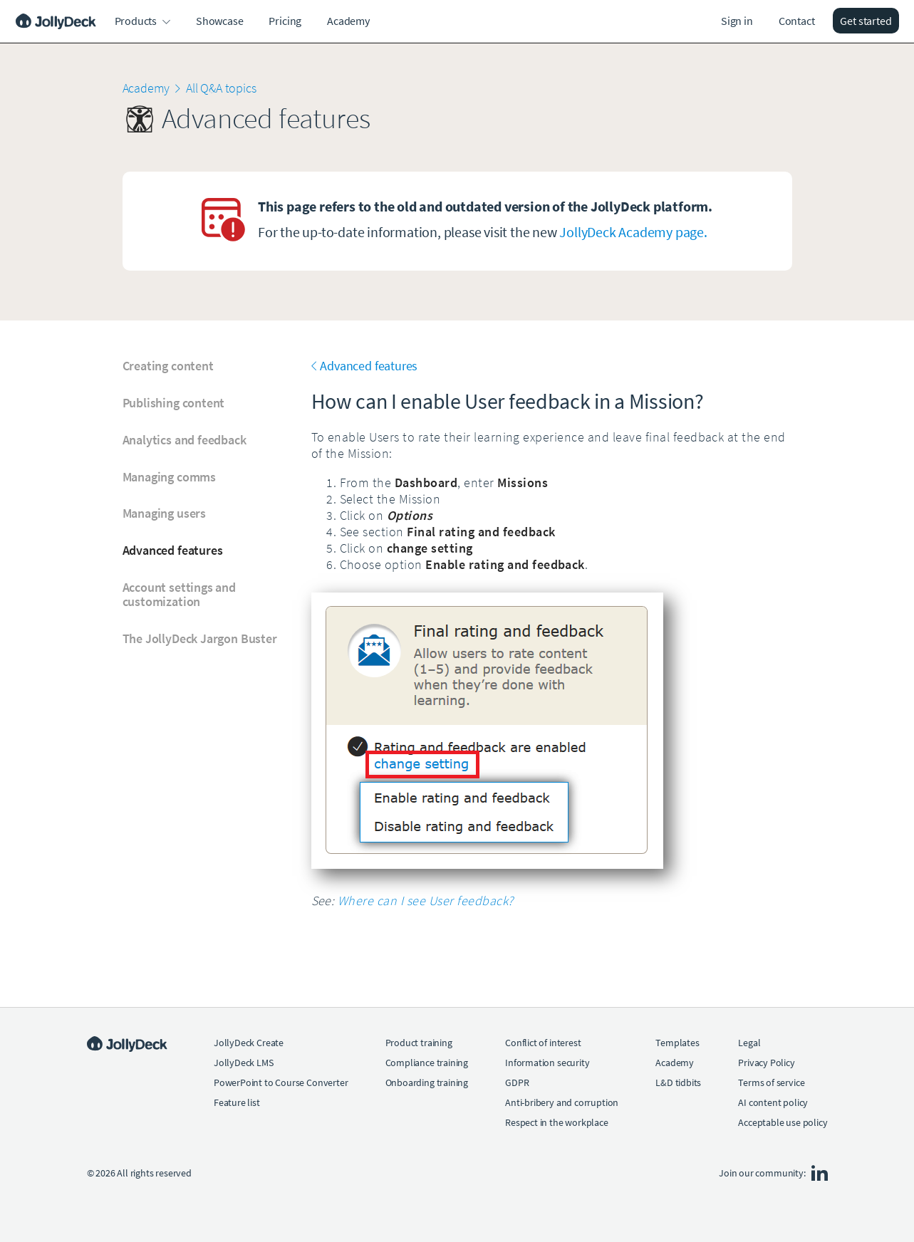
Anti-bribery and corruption (561, 1102)
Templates (677, 1042)
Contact (797, 21)
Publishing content (174, 403)
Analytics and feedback (184, 440)
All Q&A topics (221, 88)
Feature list (237, 1102)
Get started (865, 21)
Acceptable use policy (782, 1122)
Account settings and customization (179, 594)
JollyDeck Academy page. (633, 232)
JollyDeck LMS (244, 1062)
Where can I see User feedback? (426, 900)
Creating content (168, 366)
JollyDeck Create (249, 1042)
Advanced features (173, 550)
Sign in (737, 21)
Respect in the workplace (556, 1122)
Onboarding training (427, 1082)
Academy (348, 21)
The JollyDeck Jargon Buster (200, 639)
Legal (749, 1042)
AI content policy (773, 1102)
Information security (547, 1062)
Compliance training (427, 1062)
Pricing (285, 21)
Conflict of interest (543, 1042)
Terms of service (771, 1082)
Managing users (164, 513)
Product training (418, 1042)
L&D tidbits (678, 1082)
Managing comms (169, 477)
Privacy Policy (766, 1062)
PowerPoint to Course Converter (281, 1082)
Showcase (220, 21)
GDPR (517, 1082)
